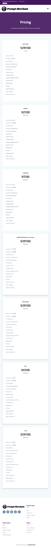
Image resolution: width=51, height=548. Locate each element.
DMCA (27, 517)
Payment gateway (7, 534)
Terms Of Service (30, 528)
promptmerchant (31, 544)
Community (29, 513)
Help (27, 510)
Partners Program (7, 530)
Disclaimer (28, 532)
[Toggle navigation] (47, 9)
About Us (5, 528)
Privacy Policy (29, 530)
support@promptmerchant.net (10, 1)
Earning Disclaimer (30, 515)
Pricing (4, 532)
